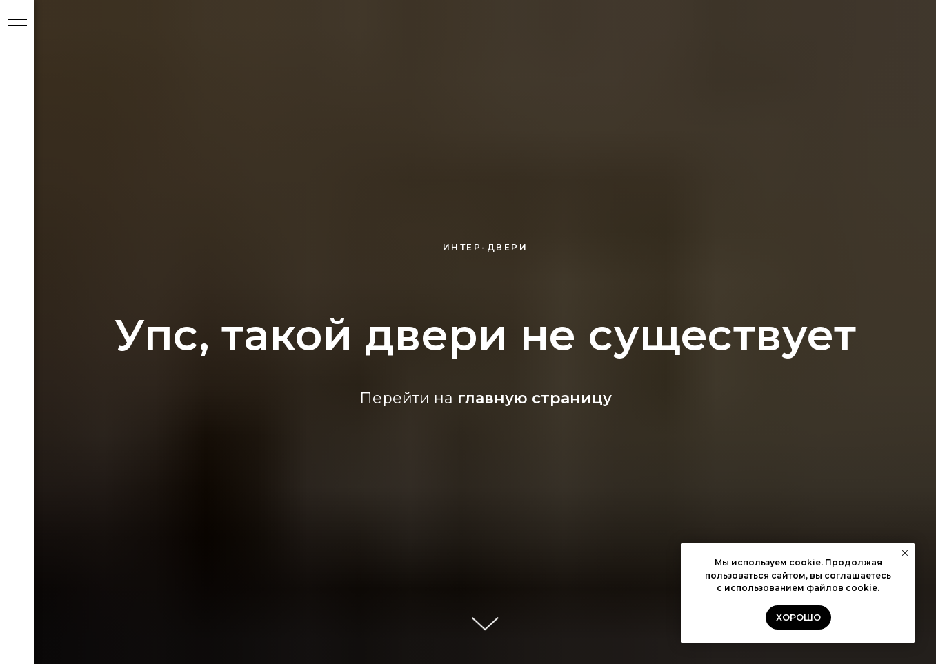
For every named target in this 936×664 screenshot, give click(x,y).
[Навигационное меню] (17, 21)
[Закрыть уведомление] (905, 553)
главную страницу (534, 398)
